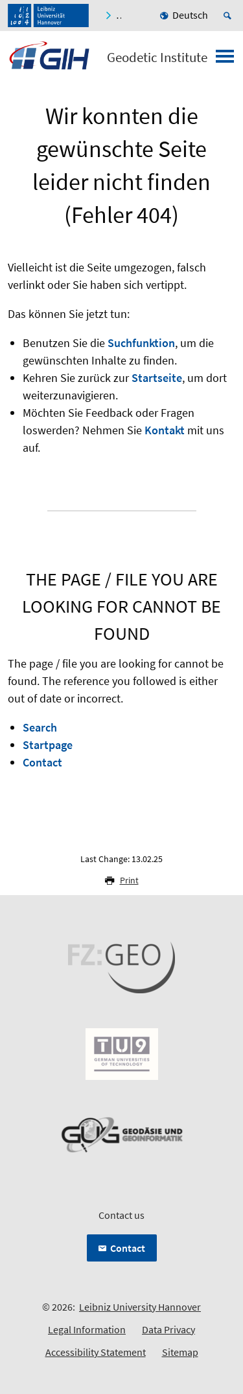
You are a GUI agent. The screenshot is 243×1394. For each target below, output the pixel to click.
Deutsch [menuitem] (190, 14)
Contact (42, 762)
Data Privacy (168, 1329)
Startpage (48, 744)
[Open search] (229, 15)
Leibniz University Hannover (140, 1306)
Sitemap (180, 1352)
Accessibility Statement (95, 1352)
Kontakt (165, 430)
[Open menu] (224, 60)
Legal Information (87, 1329)
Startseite (157, 377)
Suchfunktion (141, 342)
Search (40, 727)
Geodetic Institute (157, 57)
